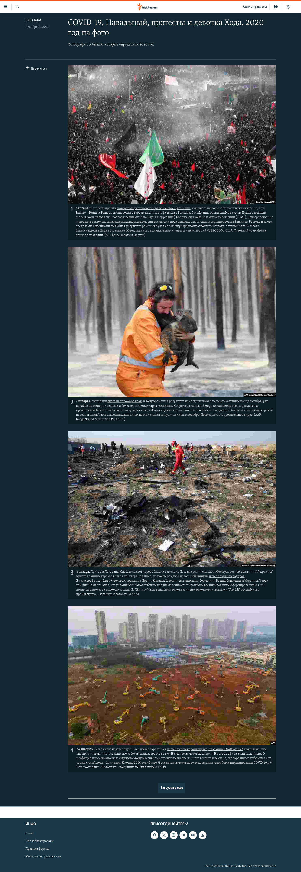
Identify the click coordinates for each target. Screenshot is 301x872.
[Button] (36, 69)
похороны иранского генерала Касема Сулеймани (153, 208)
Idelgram (33, 20)
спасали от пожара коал (125, 401)
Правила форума (37, 848)
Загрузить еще (172, 788)
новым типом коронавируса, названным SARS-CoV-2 (205, 749)
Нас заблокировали (39, 841)
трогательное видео (238, 415)
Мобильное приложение (43, 856)
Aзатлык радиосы (255, 7)
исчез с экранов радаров (226, 576)
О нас (29, 833)
